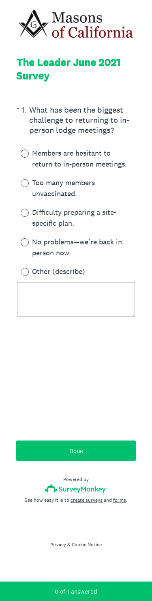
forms (119, 500)
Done (76, 451)
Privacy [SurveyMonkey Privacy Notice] (58, 544)
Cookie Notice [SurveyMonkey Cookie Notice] (87, 544)
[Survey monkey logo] (76, 488)
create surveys (87, 500)
